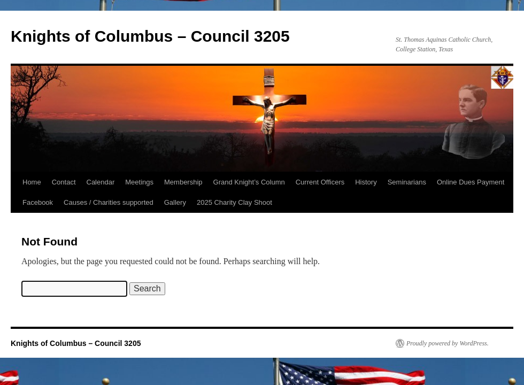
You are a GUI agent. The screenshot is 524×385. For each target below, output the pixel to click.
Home (31, 182)
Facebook (37, 202)
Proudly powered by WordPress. (447, 343)
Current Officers (320, 182)
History (365, 182)
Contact (64, 182)
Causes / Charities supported (108, 202)
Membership (183, 182)
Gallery (175, 202)
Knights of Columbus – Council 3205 (150, 36)
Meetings (139, 182)
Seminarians (407, 182)
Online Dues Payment (470, 182)
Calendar (101, 182)
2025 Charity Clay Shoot (234, 202)
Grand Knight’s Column (249, 182)
